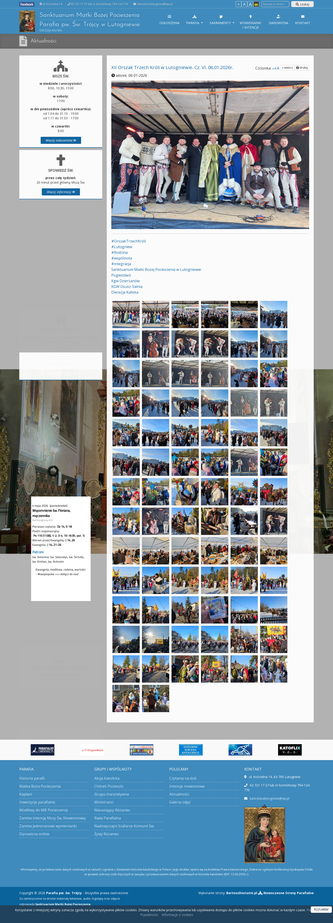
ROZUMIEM (321, 909)
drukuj (302, 68)
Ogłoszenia (169, 19)
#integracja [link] (121, 263)
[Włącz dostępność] (256, 4)
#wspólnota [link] (121, 258)
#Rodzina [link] (119, 252)
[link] (156, 269)
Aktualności (43, 41)
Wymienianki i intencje (250, 22)
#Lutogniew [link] (121, 246)
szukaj (302, 4)
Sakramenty (221, 19)
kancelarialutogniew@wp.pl (155, 4)
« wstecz (287, 68)
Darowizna (278, 19)
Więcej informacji (61, 192)
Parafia (193, 19)
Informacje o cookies (177, 915)
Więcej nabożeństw (61, 140)
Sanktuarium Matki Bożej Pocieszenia (79, 21)
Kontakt (302, 19)
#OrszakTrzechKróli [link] (128, 241)
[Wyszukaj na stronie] (275, 4)
